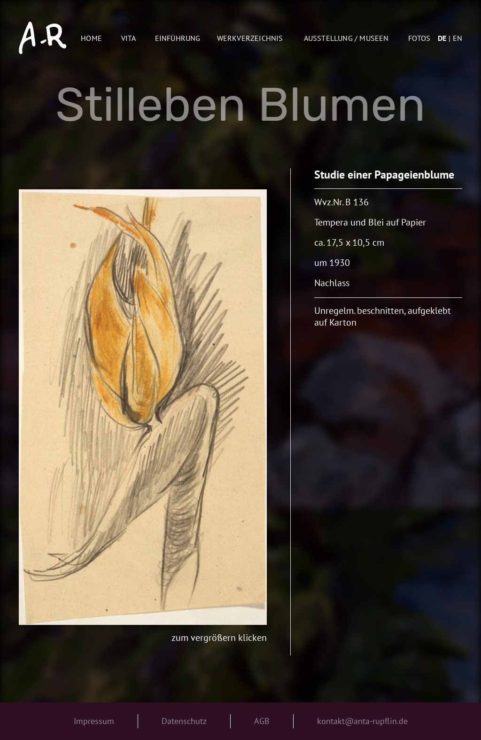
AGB (262, 721)
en (457, 38)
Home (91, 38)
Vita (128, 38)
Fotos (419, 38)
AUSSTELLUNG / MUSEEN (346, 38)
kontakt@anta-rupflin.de (362, 721)
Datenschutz (184, 721)
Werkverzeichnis (250, 38)
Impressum (94, 721)
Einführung (178, 38)
